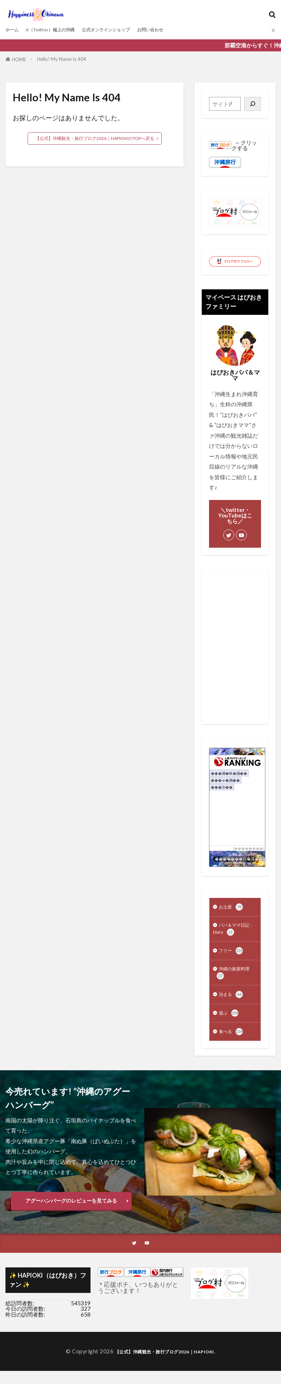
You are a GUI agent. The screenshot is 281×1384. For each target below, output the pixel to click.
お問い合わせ (181, 30)
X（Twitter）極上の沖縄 (60, 30)
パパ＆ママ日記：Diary (232, 932)
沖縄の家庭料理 (232, 980)
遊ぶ (230, 1023)
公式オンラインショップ (128, 30)
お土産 (232, 908)
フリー (232, 956)
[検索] (252, 104)
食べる (232, 1043)
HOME (19, 59)
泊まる (232, 1004)
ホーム (13, 30)
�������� (248, 849)
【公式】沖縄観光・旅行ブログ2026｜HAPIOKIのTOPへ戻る (94, 138)
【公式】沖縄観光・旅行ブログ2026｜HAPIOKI (164, 1364)
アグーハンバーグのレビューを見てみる (71, 1212)
